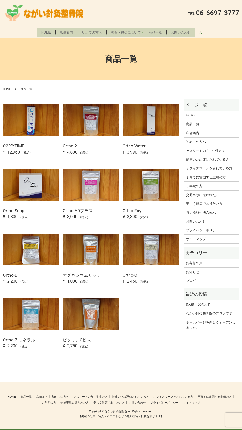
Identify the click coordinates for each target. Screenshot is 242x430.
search (205, 32)
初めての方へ (92, 32)
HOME (44, 32)
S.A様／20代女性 (198, 303)
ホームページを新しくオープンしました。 (211, 323)
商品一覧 (156, 32)
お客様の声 (194, 262)
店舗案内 (65, 32)
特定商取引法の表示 (201, 211)
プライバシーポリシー (202, 229)
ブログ (191, 280)
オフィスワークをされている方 (209, 167)
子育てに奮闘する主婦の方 (206, 176)
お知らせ (192, 271)
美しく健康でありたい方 (204, 202)
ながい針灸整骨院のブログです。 (211, 312)
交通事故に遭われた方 (202, 194)
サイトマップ (196, 238)
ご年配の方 (194, 185)
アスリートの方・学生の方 (206, 149)
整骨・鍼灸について (126, 32)
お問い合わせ (183, 32)
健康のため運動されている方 (207, 158)
